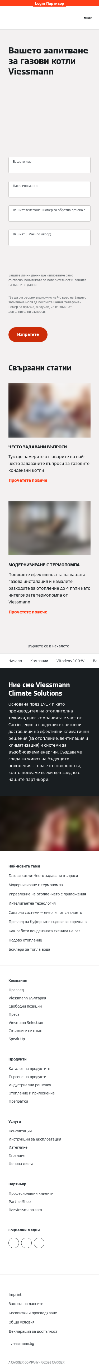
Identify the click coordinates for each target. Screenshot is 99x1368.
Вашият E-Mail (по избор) (32, 234)
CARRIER (58, 1362)
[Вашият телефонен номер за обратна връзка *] (49, 215)
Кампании (39, 660)
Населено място (25, 186)
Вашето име (22, 161)
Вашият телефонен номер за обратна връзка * (49, 210)
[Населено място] (49, 191)
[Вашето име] (49, 167)
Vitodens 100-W (70, 660)
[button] (49, 646)
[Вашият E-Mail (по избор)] (49, 240)
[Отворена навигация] (88, 18)
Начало (15, 660)
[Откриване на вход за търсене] (76, 18)
